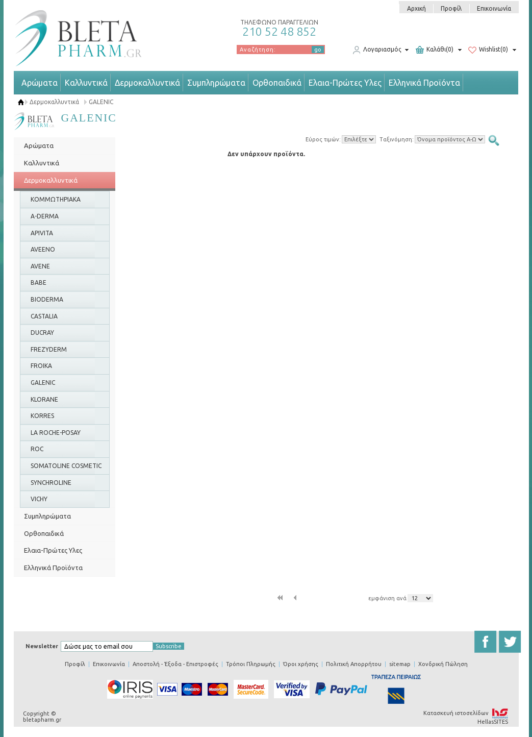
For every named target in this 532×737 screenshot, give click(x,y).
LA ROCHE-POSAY (56, 432)
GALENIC (101, 102)
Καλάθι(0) (434, 50)
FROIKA (41, 365)
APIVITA (42, 233)
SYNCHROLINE (51, 482)
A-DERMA (45, 216)
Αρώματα (39, 82)
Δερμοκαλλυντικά (147, 82)
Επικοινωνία (494, 8)
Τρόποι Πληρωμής (250, 664)
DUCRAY (42, 332)
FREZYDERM (49, 349)
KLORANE (44, 399)
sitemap (400, 664)
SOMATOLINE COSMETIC (66, 465)
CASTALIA (44, 316)
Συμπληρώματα (216, 82)
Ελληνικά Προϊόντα (424, 82)
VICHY (39, 499)
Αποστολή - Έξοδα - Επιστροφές (175, 664)
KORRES (42, 415)
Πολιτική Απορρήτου (354, 664)
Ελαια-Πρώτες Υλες (345, 82)
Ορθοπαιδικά (276, 82)
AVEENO (43, 249)
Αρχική (416, 8)
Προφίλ (451, 8)
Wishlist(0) (488, 50)
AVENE (40, 266)
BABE (38, 282)
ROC (37, 449)
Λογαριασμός (376, 50)
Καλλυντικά (86, 82)
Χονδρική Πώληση (443, 664)
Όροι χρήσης (300, 664)
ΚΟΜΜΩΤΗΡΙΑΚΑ (56, 199)
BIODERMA (47, 299)
